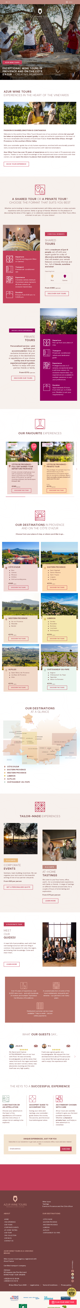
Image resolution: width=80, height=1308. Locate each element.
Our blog (9, 1264)
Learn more (50, 927)
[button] (76, 495)
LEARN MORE (11, 990)
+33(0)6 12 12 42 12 (11, 1307)
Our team (9, 1259)
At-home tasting (12, 1256)
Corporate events (13, 1253)
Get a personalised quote (18, 913)
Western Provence (51, 1250)
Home (8, 1245)
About (7, 1239)
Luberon (47, 1253)
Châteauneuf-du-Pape (52, 1259)
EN (7, 2)
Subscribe (66, 1174)
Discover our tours (57, 319)
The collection (11, 1261)
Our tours (10, 1250)
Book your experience (16, 190)
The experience (11, 1248)
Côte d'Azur (48, 1245)
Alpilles (47, 1256)
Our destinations (51, 1239)
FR (9, 2)
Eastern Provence (51, 1248)
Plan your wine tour (63, 1302)
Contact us (10, 1267)
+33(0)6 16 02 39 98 (11, 1304)
